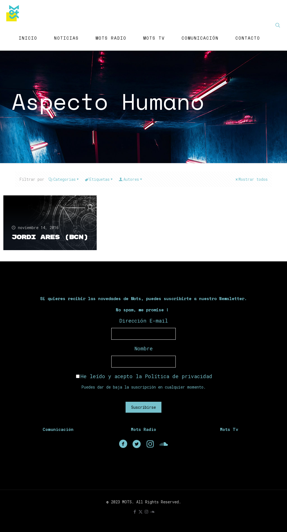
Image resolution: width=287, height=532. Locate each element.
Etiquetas (99, 179)
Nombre (144, 348)
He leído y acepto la (144, 376)
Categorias (64, 179)
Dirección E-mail (143, 321)
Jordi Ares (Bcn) (36, 233)
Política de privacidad (178, 376)
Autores (131, 179)
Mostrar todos (251, 179)
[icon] (152, 511)
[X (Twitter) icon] (140, 511)
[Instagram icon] (146, 511)
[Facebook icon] (135, 511)
